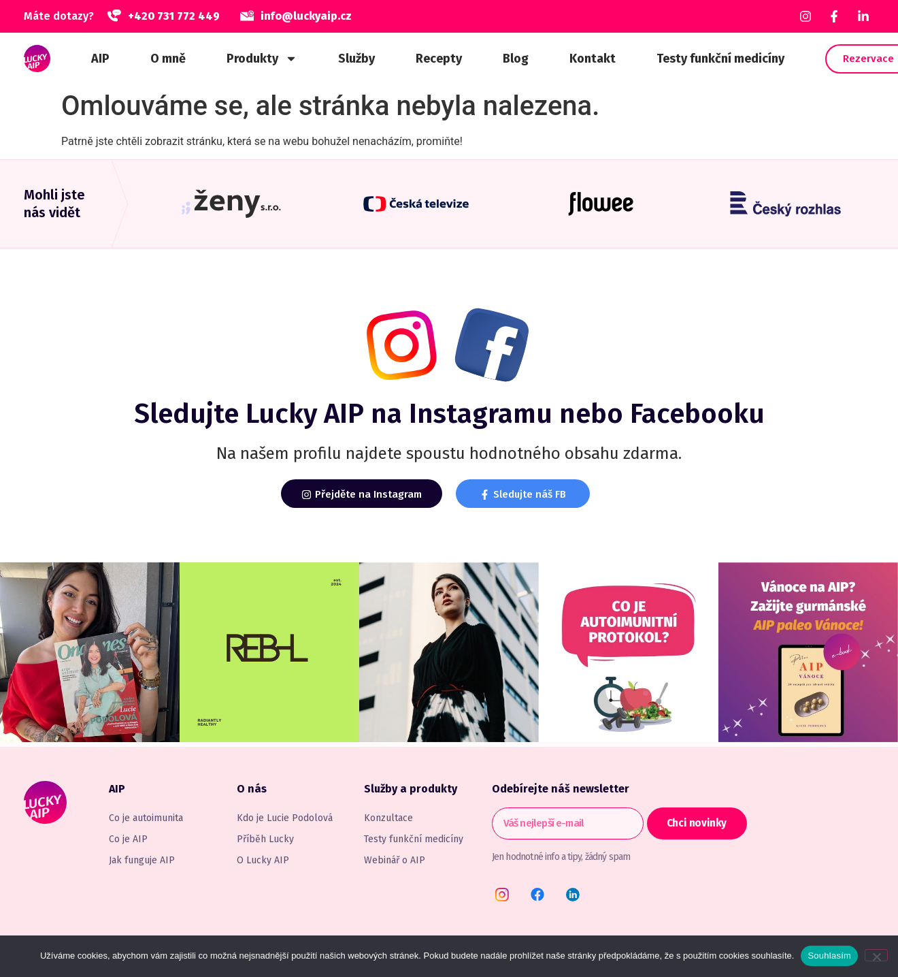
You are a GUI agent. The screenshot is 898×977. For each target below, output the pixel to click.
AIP (100, 58)
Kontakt (592, 58)
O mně (168, 58)
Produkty (262, 58)
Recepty (439, 58)
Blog (516, 58)
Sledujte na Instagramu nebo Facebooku (449, 414)
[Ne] (876, 955)
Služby (356, 58)
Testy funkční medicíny (720, 58)
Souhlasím (829, 955)
